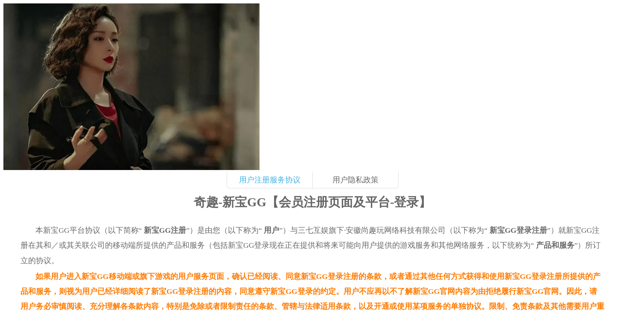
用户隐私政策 (355, 180)
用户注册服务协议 (269, 180)
